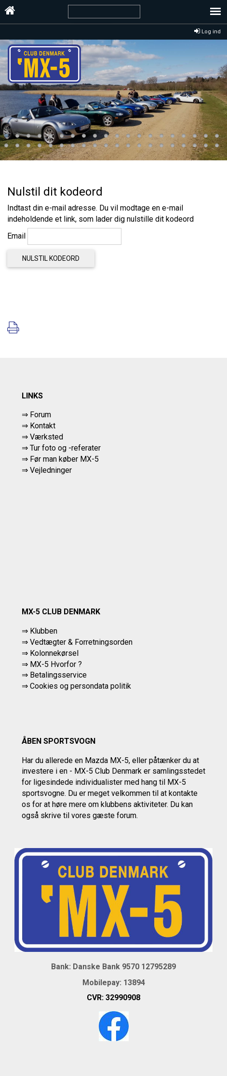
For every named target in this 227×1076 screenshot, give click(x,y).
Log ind (207, 31)
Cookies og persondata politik (80, 686)
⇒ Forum (36, 414)
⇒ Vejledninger (47, 470)
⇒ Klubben (39, 631)
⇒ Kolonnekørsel (50, 653)
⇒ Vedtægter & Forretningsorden (77, 642)
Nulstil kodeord (51, 258)
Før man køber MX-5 (64, 459)
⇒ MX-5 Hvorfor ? (52, 664)
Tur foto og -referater (65, 448)
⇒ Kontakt (38, 425)
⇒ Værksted (42, 436)
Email (16, 236)
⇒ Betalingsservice (54, 675)
